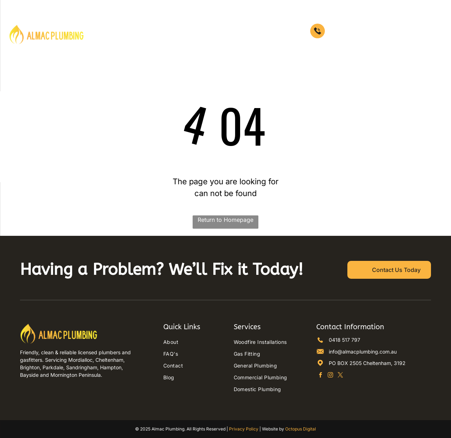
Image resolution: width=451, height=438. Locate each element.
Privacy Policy (243, 429)
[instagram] (330, 376)
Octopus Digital (300, 429)
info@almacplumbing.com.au (363, 352)
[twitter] (340, 376)
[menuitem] (171, 24)
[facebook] (320, 376)
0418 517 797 (344, 340)
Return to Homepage (225, 219)
